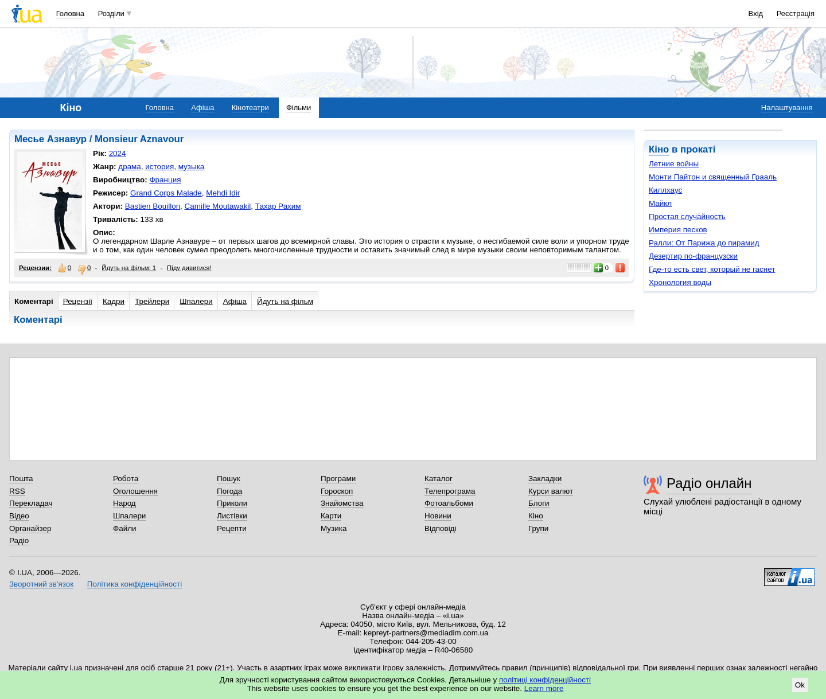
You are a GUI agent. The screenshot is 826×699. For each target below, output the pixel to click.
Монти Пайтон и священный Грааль (713, 177)
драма (129, 166)
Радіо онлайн (709, 483)
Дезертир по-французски (693, 256)
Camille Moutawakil (218, 206)
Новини (437, 515)
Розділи (111, 13)
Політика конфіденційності (134, 584)
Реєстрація (796, 13)
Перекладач (30, 503)
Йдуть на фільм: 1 (129, 267)
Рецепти (232, 528)
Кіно (659, 149)
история (159, 166)
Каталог (438, 478)
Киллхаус (665, 190)
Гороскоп (337, 491)
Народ (124, 503)
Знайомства (342, 503)
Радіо (19, 540)
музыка (191, 166)
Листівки (232, 515)
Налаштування (787, 107)
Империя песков (678, 229)
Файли (125, 528)
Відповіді (440, 528)
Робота (125, 478)
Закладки (545, 478)
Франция (165, 179)
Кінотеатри (250, 107)
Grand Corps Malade (166, 193)
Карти (331, 515)
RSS (17, 491)
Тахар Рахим (278, 206)
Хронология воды (680, 282)
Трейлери (152, 301)
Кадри (113, 301)
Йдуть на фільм (285, 301)
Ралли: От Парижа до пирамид (704, 243)
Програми (338, 478)
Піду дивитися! (189, 267)
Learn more (544, 688)
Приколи (232, 503)
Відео (19, 515)
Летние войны (674, 163)
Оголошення (135, 491)
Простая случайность (687, 216)
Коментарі (33, 301)
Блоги (539, 503)
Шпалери (196, 301)
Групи (538, 528)
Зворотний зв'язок (41, 584)
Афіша (202, 107)
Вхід (756, 13)
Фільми (298, 107)
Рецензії (77, 301)
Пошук (228, 478)
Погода (229, 491)
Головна (70, 13)
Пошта (21, 478)
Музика (333, 528)
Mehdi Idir (223, 193)
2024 (117, 153)
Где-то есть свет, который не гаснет (712, 269)
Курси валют (550, 491)
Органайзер (30, 528)
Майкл (660, 203)
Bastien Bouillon (152, 206)
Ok (800, 685)
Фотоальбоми (448, 503)
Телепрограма (450, 491)
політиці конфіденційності (545, 679)
